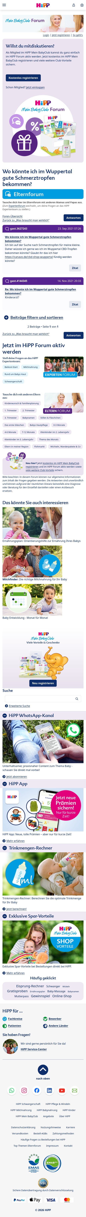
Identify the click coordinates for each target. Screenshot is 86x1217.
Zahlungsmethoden (63, 1133)
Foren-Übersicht (12, 216)
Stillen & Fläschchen (50, 417)
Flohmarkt (39, 446)
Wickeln (66, 986)
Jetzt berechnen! (16, 909)
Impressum (52, 1145)
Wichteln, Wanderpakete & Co (65, 446)
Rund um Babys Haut (15, 374)
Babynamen (29, 417)
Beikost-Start (11, 367)
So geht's (78, 35)
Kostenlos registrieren (23, 78)
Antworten (73, 218)
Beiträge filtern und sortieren (36, 317)
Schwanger (53, 986)
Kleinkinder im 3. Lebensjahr (19, 439)
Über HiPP (64, 1116)
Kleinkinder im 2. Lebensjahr (54, 432)
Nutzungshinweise (51, 1127)
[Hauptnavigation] (5, 5)
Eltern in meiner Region (17, 446)
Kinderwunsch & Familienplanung (22, 403)
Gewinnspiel (40, 996)
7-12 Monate (28, 432)
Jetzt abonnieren (16, 776)
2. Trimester (29, 410)
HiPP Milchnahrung (20, 1110)
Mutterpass (21, 996)
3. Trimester (11, 417)
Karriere (70, 1127)
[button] (73, 5)
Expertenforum (17, 205)
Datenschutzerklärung (23, 1127)
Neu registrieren (43, 683)
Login (46, 35)
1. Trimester (11, 410)
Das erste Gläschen (14, 424)
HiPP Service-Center (34, 1049)
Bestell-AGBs (40, 1133)
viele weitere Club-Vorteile (40, 470)
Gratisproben (17, 991)
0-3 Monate (59, 424)
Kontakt (68, 1145)
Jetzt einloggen (35, 87)
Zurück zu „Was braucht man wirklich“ (25, 220)
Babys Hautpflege (39, 424)
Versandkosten (20, 1133)
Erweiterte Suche (19, 706)
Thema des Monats (48, 439)
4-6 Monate (10, 432)
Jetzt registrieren (61, 35)
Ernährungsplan (37, 991)
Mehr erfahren (15, 841)
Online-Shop (62, 996)
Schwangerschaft (13, 381)
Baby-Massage (56, 991)
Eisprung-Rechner (30, 986)
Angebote (48, 1116)
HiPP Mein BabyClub (27, 1116)
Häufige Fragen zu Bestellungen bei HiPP (43, 1139)
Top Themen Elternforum (27, 1145)
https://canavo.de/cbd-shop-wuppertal (29, 257)
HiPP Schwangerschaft (28, 1104)
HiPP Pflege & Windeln (58, 1104)
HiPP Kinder (69, 1110)
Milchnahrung (30, 367)
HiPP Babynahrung (47, 1110)
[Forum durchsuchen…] (43, 698)
